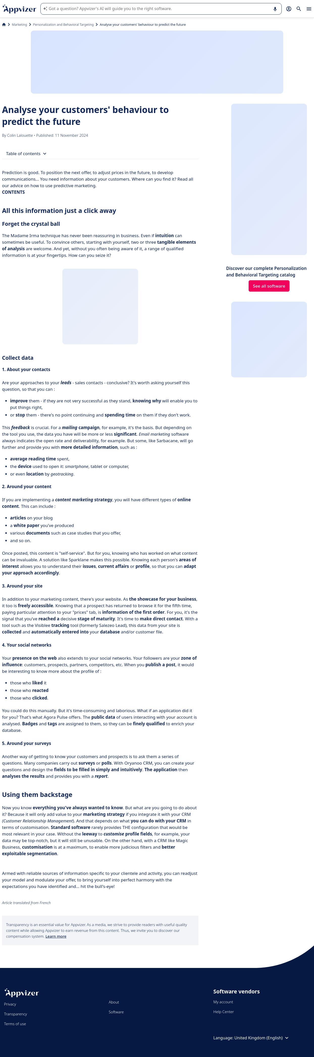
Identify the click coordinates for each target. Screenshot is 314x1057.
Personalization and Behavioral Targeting (63, 24)
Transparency (15, 1013)
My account (223, 1001)
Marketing (19, 24)
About (114, 1002)
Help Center (223, 1011)
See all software (269, 286)
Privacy (10, 1004)
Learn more (55, 936)
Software (116, 1011)
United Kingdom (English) (262, 1038)
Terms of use (15, 1023)
